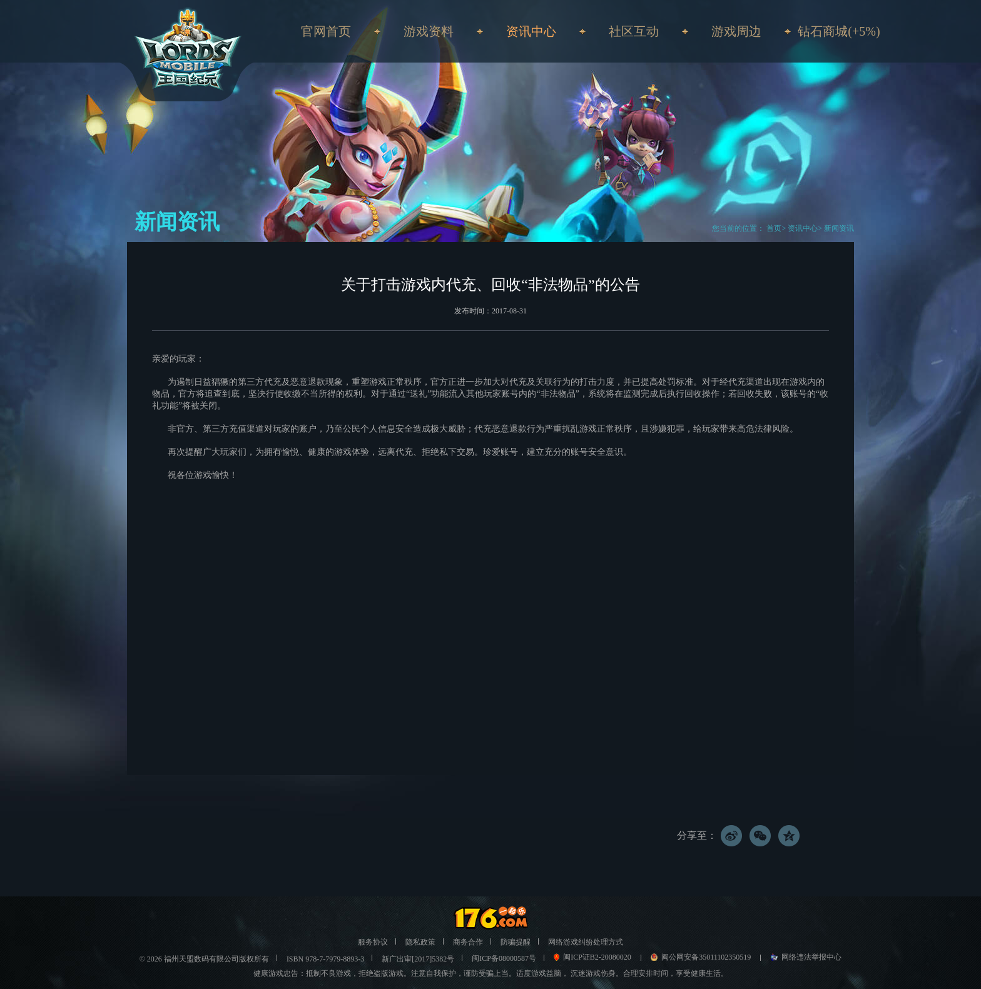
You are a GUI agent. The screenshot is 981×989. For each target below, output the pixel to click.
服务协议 (373, 942)
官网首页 (326, 31)
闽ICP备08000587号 (504, 958)
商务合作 (468, 942)
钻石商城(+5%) (839, 31)
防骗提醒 (516, 942)
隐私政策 (420, 942)
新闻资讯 (839, 228)
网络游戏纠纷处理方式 (585, 942)
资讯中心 (803, 228)
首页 (773, 228)
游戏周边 (736, 31)
